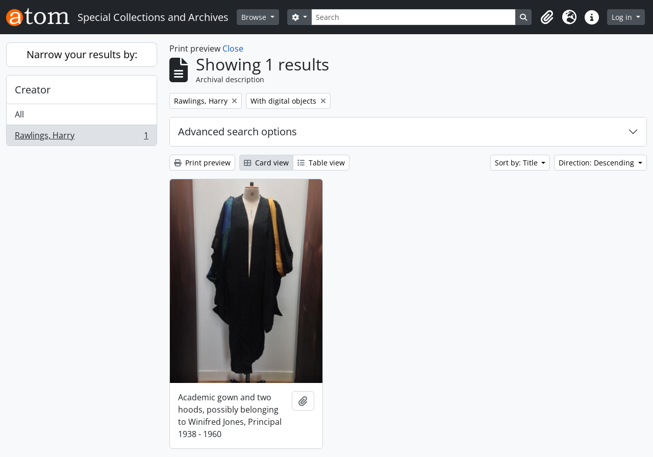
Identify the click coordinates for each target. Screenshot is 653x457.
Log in (623, 17)
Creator (33, 90)
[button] (547, 17)
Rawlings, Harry (81, 137)
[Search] (413, 17)
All (19, 114)
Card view (266, 162)
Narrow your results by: (82, 54)
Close (232, 48)
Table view (321, 162)
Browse (254, 17)
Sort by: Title (517, 162)
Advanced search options (237, 131)
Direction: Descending (597, 162)
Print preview (202, 162)
